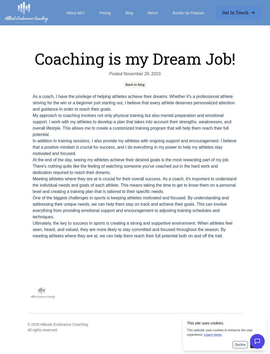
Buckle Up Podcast (188, 13)
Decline (240, 345)
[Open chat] (257, 341)
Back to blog (135, 85)
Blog (129, 13)
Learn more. (213, 335)
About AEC (75, 13)
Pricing (105, 13)
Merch (153, 13)
